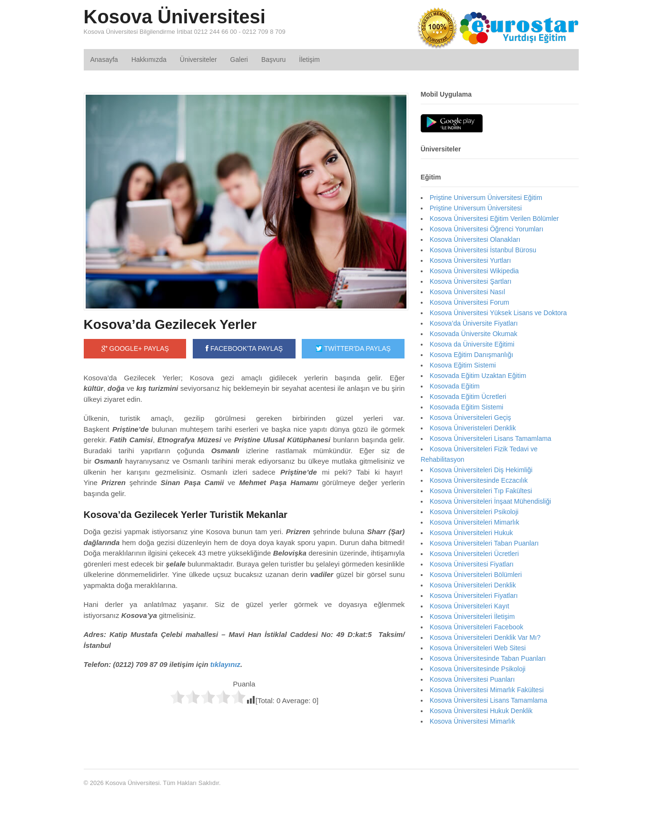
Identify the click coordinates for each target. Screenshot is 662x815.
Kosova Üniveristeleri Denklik (473, 428)
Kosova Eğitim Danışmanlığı (472, 354)
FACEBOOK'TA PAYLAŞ (244, 348)
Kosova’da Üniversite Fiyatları (474, 323)
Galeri (239, 59)
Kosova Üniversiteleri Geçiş (470, 417)
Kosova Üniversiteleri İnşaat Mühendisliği (490, 501)
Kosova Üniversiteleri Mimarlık (474, 522)
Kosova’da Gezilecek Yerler (170, 324)
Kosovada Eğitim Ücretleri (468, 396)
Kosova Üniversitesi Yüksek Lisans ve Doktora (498, 313)
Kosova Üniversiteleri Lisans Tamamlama (491, 438)
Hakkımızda (149, 59)
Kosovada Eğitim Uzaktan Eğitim (478, 375)
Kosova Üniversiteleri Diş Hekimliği (481, 470)
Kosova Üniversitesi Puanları (472, 679)
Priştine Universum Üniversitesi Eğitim (486, 197)
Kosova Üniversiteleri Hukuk (471, 533)
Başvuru (273, 59)
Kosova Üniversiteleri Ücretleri (474, 553)
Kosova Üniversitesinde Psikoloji (478, 669)
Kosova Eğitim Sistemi (463, 365)
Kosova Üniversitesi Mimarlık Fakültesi (487, 690)
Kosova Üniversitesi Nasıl (467, 292)
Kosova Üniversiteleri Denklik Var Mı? (485, 637)
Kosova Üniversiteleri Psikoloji (474, 512)
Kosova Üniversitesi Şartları (471, 281)
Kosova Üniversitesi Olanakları (475, 239)
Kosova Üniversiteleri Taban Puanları (484, 543)
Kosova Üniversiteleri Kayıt (469, 606)
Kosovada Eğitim (455, 386)
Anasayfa (104, 59)
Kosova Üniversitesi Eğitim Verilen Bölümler (494, 218)
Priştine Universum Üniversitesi (476, 208)
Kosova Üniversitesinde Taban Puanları (488, 658)
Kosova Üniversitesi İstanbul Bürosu (483, 250)
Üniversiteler (198, 59)
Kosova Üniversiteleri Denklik (473, 585)
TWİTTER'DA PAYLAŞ (353, 348)
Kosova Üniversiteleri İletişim (472, 616)
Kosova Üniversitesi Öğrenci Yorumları (486, 229)
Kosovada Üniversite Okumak (473, 334)
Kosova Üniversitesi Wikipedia (474, 271)
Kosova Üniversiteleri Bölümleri (476, 574)
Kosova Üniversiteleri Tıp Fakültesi (481, 491)
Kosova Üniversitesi (175, 16)
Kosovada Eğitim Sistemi (467, 407)
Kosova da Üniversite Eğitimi (472, 344)
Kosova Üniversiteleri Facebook (477, 627)
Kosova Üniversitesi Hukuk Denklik (481, 711)
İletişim (309, 59)
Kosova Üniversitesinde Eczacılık (479, 480)
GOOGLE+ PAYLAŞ (135, 348)
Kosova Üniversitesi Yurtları (470, 260)
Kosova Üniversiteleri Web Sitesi (478, 648)
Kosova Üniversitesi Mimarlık (472, 721)
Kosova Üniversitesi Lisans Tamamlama (488, 700)
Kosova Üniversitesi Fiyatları (472, 564)
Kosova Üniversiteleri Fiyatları (474, 595)
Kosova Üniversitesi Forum (469, 302)
